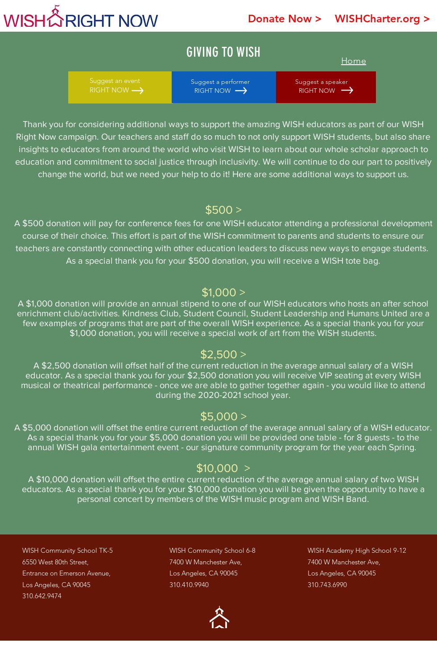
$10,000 (217, 468)
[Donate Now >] (285, 18)
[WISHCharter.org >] (382, 18)
